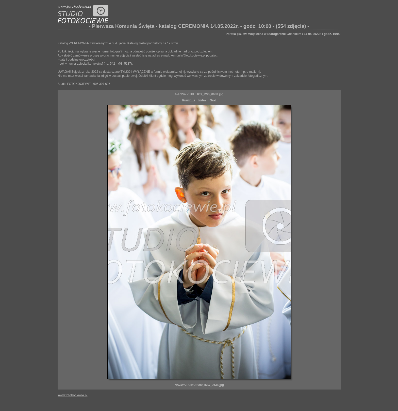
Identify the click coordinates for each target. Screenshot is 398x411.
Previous (188, 100)
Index (202, 100)
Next (213, 100)
